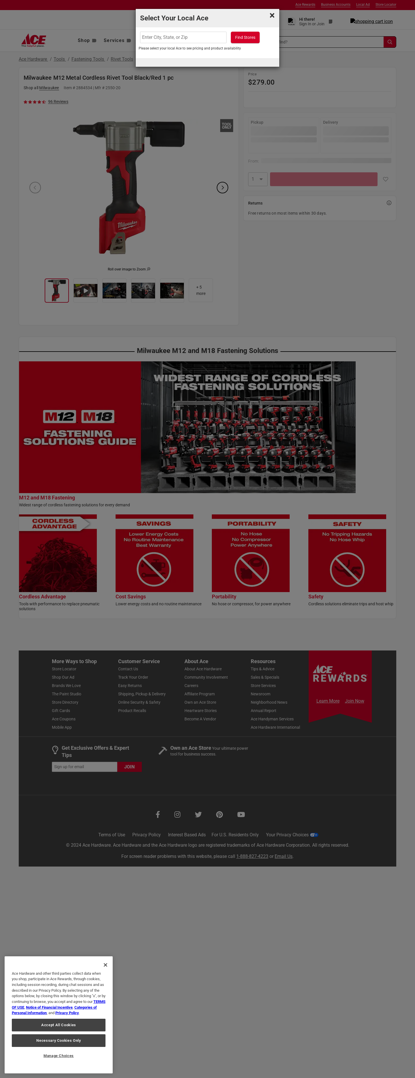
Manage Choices (59, 1056)
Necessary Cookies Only (58, 1040)
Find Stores (245, 37)
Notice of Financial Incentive (49, 1007)
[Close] (105, 965)
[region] (59, 1014)
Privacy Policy (67, 1013)
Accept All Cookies (58, 1025)
